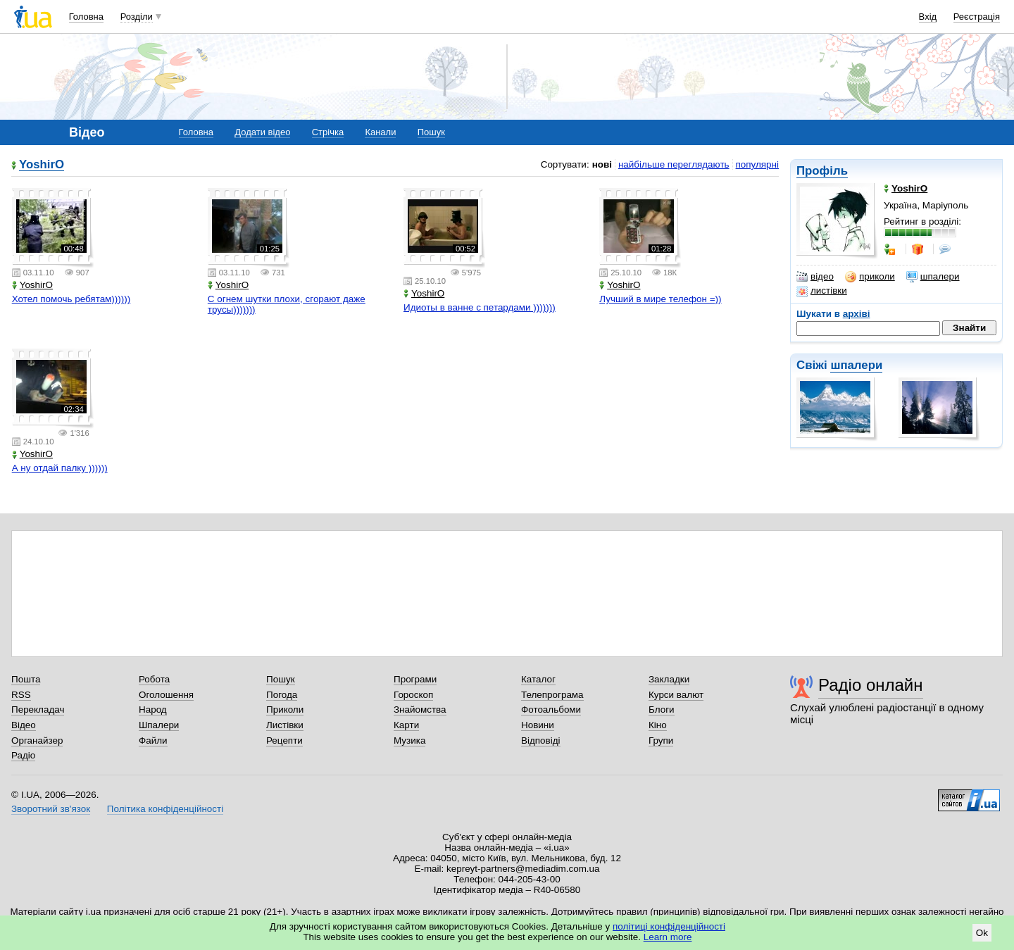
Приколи (284, 709)
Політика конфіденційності (165, 809)
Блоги (662, 709)
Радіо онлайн (870, 684)
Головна (86, 16)
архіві (856, 313)
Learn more (668, 937)
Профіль (822, 170)
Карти (406, 725)
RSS (21, 694)
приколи (870, 276)
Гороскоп (413, 694)
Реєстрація (976, 16)
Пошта (25, 679)
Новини (537, 725)
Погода (281, 694)
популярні (757, 164)
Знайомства (420, 709)
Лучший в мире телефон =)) (660, 299)
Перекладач (37, 709)
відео (815, 276)
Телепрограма (552, 694)
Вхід (928, 16)
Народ (153, 709)
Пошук (431, 132)
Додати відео (262, 132)
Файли (153, 740)
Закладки (669, 679)
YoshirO (41, 165)
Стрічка (328, 132)
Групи (661, 740)
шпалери (933, 276)
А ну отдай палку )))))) (60, 468)
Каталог (538, 679)
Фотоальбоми (551, 709)
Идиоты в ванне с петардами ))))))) (479, 307)
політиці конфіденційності (669, 926)
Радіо (23, 755)
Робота (154, 679)
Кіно (658, 725)
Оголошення (166, 694)
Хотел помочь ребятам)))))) (71, 299)
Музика (409, 740)
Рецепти (284, 740)
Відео (23, 725)
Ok (982, 932)
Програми (415, 679)
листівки (821, 290)
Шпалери (159, 725)
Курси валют (676, 694)
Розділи (136, 16)
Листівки (284, 725)
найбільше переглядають (674, 164)
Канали (380, 132)
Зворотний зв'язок (50, 809)
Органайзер (37, 740)
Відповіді (541, 740)
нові (602, 164)
